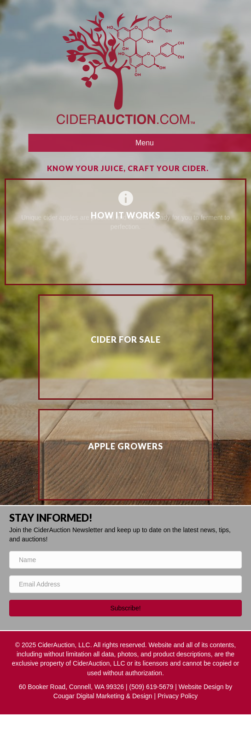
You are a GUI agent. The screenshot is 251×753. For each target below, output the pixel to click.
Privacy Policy (178, 696)
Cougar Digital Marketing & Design (102, 696)
